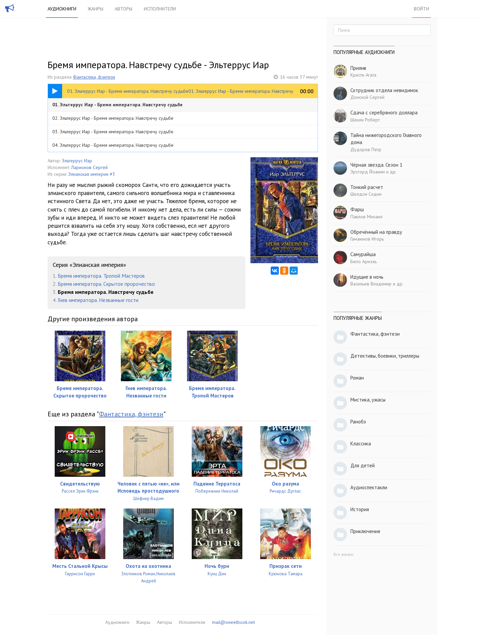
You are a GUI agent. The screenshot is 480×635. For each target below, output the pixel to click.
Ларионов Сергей (89, 167)
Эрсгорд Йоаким (367, 172)
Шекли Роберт (365, 120)
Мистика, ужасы (367, 399)
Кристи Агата (363, 75)
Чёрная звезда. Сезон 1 (376, 165)
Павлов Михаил (366, 217)
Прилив (358, 68)
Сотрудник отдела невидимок (384, 90)
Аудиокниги (62, 9)
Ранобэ (358, 421)
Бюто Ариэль (363, 261)
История (359, 509)
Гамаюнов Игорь (367, 239)
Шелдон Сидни (365, 194)
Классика (360, 443)
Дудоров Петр (365, 149)
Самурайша (363, 254)
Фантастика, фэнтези (94, 77)
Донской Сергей (367, 97)
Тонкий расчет (366, 187)
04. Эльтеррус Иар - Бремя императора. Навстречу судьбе (113, 145)
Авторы (123, 9)
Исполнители (160, 9)
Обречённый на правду (376, 232)
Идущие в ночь (366, 277)
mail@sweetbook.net (233, 622)
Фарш (357, 209)
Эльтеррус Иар (77, 161)
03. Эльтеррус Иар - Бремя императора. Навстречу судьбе (113, 132)
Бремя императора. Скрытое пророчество (106, 283)
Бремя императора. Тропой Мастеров (101, 275)
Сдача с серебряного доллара (384, 112)
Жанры (95, 9)
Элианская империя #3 (91, 174)
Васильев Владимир (371, 284)
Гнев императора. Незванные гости (98, 300)
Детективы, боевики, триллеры (384, 356)
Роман (357, 378)
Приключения (365, 531)
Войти (421, 9)
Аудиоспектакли (368, 487)
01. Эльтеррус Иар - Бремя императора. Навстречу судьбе (117, 105)
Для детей (362, 465)
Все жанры (343, 554)
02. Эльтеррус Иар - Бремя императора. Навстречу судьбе (113, 118)
